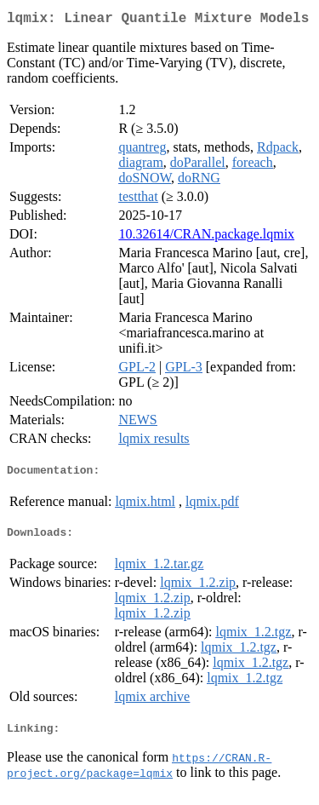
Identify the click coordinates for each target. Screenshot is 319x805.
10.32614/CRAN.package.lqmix (206, 237)
